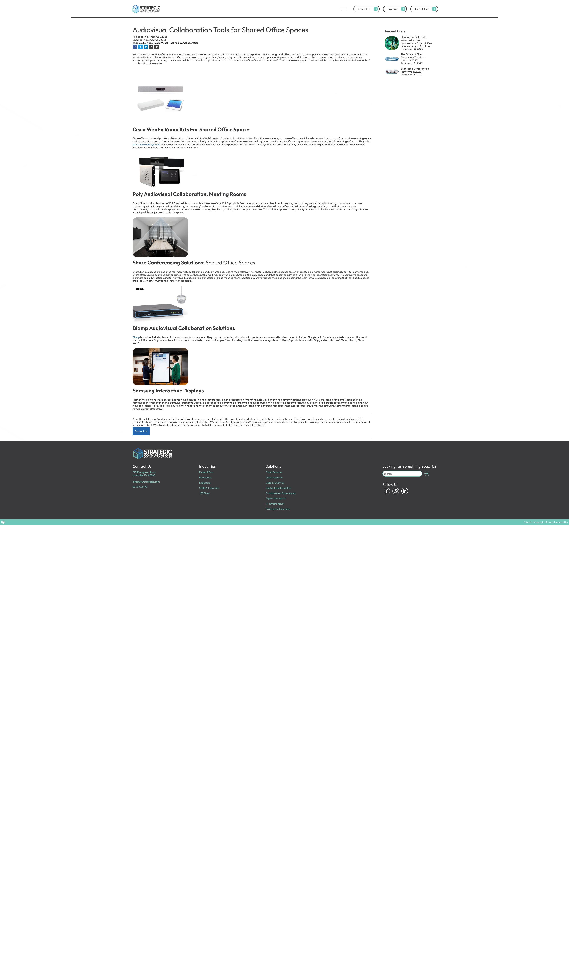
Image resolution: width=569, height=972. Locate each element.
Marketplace (426, 9)
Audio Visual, (161, 42)
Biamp (136, 337)
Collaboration (191, 42)
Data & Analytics (275, 482)
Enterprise (205, 477)
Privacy (550, 522)
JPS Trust (204, 493)
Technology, (176, 42)
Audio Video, (146, 42)
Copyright (539, 522)
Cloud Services (274, 472)
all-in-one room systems (146, 144)
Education (205, 482)
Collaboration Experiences (281, 493)
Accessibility (561, 522)
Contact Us (368, 9)
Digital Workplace (276, 498)
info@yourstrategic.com (146, 481)
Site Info (528, 522)
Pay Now (397, 9)
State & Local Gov (209, 488)
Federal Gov (206, 472)
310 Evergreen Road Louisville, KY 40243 (144, 474)
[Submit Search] (426, 473)
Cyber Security (274, 477)
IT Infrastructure (275, 503)
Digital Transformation (278, 488)
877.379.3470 (140, 486)
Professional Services (278, 509)
